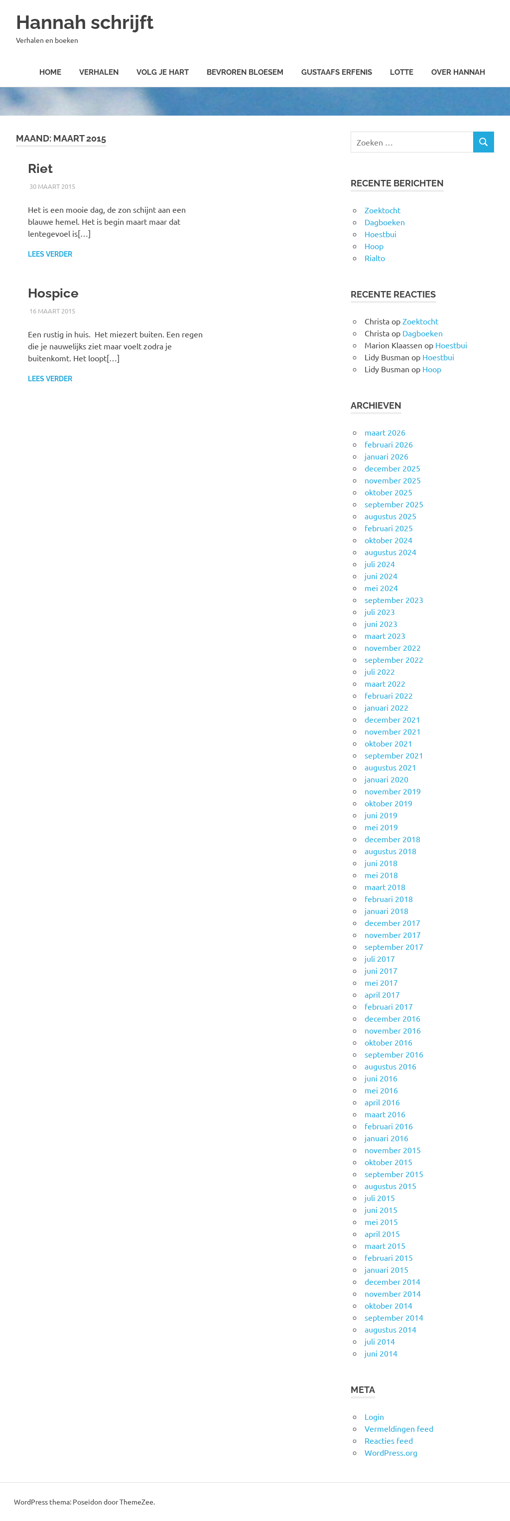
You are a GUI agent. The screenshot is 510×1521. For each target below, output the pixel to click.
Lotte (401, 72)
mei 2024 (381, 588)
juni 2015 (381, 1210)
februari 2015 (389, 1257)
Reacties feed (389, 1440)
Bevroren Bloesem (245, 72)
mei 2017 (381, 982)
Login (374, 1416)
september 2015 (394, 1174)
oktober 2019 (388, 803)
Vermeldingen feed (399, 1428)
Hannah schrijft (85, 22)
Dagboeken (385, 222)
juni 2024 (381, 576)
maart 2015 (385, 1245)
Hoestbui (380, 234)
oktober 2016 (388, 1042)
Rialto (375, 258)
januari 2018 (386, 910)
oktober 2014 (388, 1305)
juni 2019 (381, 815)
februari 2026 (389, 444)
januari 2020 (386, 779)
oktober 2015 (388, 1162)
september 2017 (394, 946)
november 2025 (393, 480)
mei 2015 (381, 1221)
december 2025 (392, 468)
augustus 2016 (390, 1066)
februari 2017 (389, 1006)
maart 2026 (385, 432)
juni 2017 (381, 970)
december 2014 (392, 1281)
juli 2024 (380, 564)
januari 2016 (386, 1138)
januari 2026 (386, 456)
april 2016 (382, 1102)
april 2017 (382, 994)
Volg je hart (162, 72)
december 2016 (392, 1018)
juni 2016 (381, 1078)
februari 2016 (389, 1126)
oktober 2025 (388, 492)
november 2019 (393, 791)
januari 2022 (386, 707)
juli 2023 (380, 611)
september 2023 (394, 600)
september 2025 (394, 504)
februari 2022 (389, 695)
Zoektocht (382, 210)
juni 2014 (381, 1353)
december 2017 (392, 922)
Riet (40, 168)
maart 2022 (385, 683)
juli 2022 (380, 671)
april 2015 (382, 1233)
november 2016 (393, 1030)
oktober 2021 (388, 743)
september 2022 (394, 659)
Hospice (53, 293)
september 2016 (394, 1054)
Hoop (374, 246)
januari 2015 (386, 1269)
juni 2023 (381, 623)
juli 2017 (380, 958)
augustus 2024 (390, 552)
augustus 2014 (390, 1329)
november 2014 (393, 1293)
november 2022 (393, 647)
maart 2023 (385, 635)
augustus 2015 (390, 1186)
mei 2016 (381, 1090)
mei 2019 (381, 827)
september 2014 (394, 1317)
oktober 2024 (388, 540)
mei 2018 (381, 875)
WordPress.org (391, 1452)
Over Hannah (458, 72)
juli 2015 (380, 1198)
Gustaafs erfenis (336, 72)
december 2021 (392, 719)
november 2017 (393, 934)
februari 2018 (389, 899)
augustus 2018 (390, 851)
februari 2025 (389, 528)
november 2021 (393, 731)
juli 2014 (380, 1341)
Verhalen (99, 72)
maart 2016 (385, 1114)
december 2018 (392, 839)
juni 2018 (381, 863)
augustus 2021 (390, 767)
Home (50, 72)
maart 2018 (385, 887)
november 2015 (393, 1150)
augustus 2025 (390, 516)
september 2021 (394, 755)
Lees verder (50, 254)
